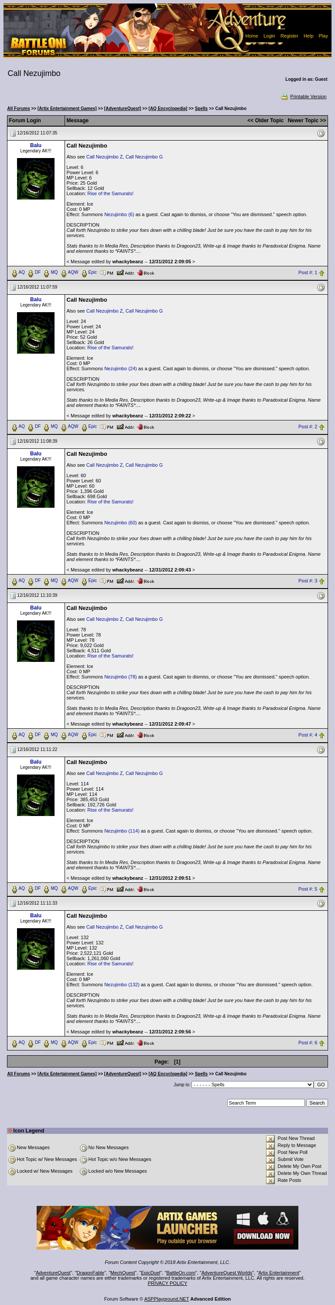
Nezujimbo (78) (120, 676)
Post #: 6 (307, 1043)
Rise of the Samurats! (110, 193)
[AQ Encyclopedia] (168, 108)
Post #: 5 (307, 889)
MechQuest (122, 1272)
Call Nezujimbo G (144, 156)
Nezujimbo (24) (120, 368)
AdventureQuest (53, 1272)
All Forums (18, 108)
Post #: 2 (307, 426)
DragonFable (91, 1272)
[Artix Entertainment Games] (67, 108)
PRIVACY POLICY (168, 1283)
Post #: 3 (307, 580)
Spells (201, 108)
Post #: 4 (307, 734)
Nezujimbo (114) (122, 830)
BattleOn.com (180, 1272)
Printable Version (303, 96)
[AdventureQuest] (122, 108)
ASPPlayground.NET (166, 1299)
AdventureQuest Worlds (227, 1272)
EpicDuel (150, 1272)
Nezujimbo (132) (122, 984)
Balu (35, 145)
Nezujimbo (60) (120, 522)
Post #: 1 (307, 272)
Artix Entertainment (278, 1272)
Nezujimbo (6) (119, 214)
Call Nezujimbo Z (104, 156)
